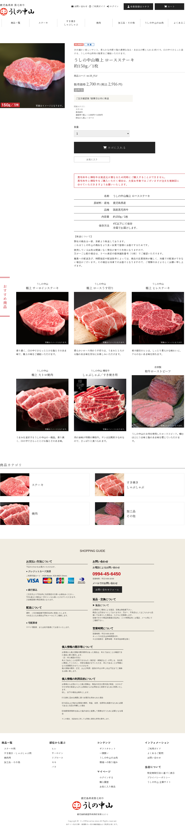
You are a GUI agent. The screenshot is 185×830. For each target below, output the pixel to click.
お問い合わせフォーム (107, 589)
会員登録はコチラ (138, 6)
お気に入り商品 (108, 786)
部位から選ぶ (81, 118)
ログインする (106, 777)
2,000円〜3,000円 (96, 115)
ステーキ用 (10, 748)
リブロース (57, 757)
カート (169, 6)
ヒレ (54, 748)
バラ (54, 766)
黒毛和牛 (79, 112)
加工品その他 (115, 513)
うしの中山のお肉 (154, 22)
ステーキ (43, 22)
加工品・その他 (126, 22)
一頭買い (104, 753)
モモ (54, 762)
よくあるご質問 (155, 753)
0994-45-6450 (107, 573)
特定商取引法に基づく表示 (161, 773)
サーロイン (57, 753)
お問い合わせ (79, 6)
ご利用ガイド (97, 6)
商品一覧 (15, 22)
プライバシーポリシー (158, 777)
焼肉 (98, 22)
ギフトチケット (108, 748)
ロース (91, 118)
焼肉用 (7, 757)
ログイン (113, 6)
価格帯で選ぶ (81, 115)
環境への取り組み (109, 762)
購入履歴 (104, 782)
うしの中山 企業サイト (159, 782)
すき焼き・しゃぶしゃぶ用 (18, 753)
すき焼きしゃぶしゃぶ (71, 22)
